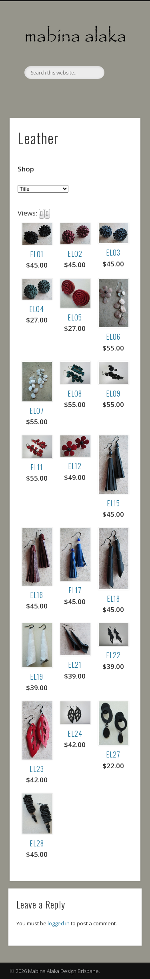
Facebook (74, 92)
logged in (59, 923)
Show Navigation (121, 71)
